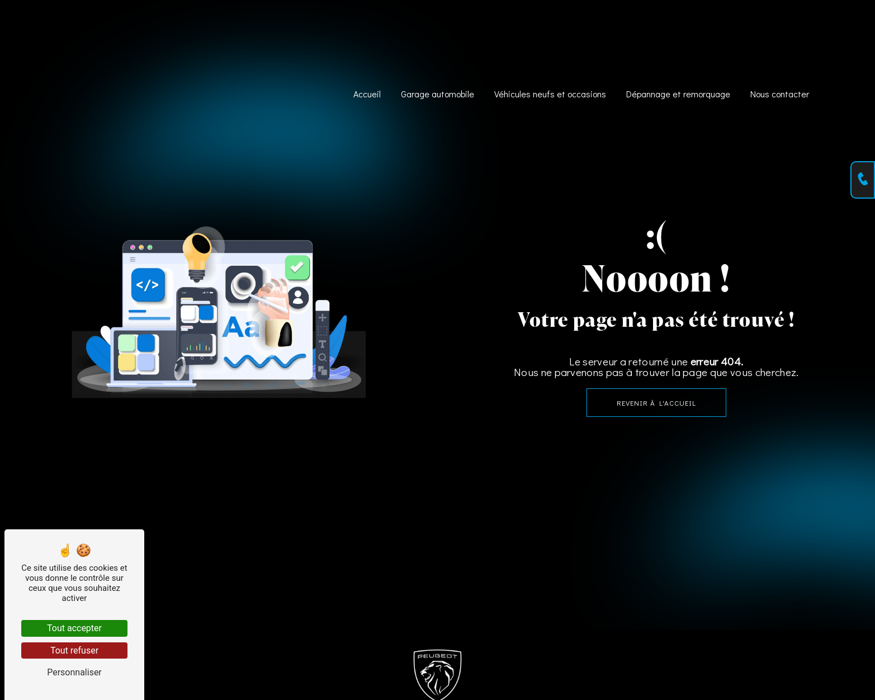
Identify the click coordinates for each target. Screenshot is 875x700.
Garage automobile (437, 93)
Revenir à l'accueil (656, 402)
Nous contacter (779, 93)
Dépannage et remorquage (678, 93)
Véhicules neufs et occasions (550, 93)
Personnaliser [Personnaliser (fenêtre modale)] (74, 672)
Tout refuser (74, 650)
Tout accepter (74, 628)
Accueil (367, 93)
